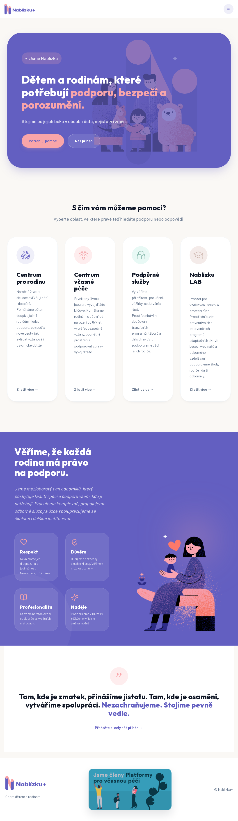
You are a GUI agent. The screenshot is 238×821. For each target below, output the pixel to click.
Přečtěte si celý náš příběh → (119, 727)
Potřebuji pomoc (43, 140)
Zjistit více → (27, 389)
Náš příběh (84, 140)
